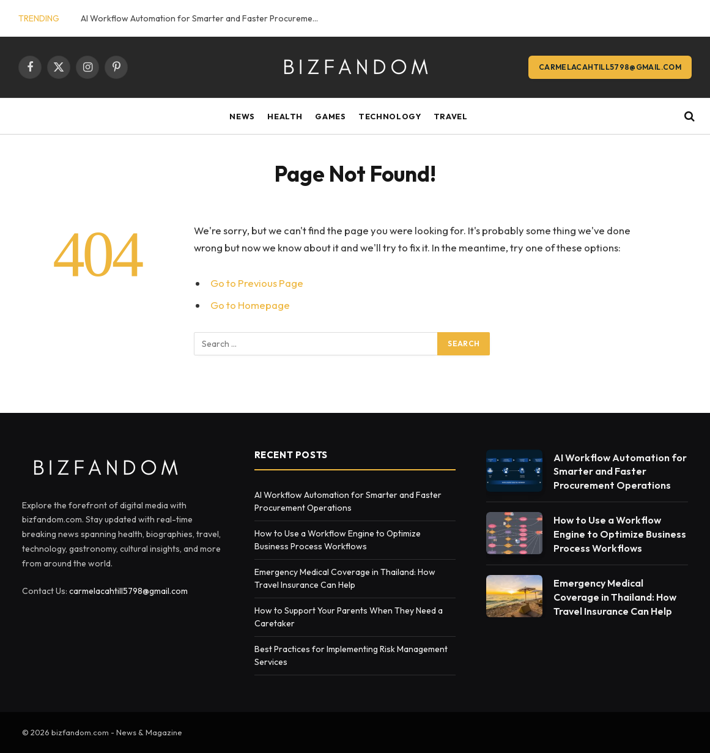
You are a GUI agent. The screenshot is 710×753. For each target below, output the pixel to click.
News (242, 116)
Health (285, 116)
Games (330, 116)
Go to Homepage (250, 305)
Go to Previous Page (256, 282)
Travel (451, 116)
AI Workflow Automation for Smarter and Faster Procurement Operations (203, 18)
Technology (389, 116)
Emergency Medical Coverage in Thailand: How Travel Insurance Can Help (614, 597)
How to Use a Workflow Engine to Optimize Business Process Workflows (619, 534)
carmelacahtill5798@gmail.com (610, 67)
